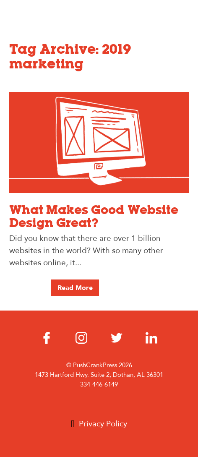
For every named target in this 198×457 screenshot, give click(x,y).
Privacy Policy (103, 423)
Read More (75, 287)
